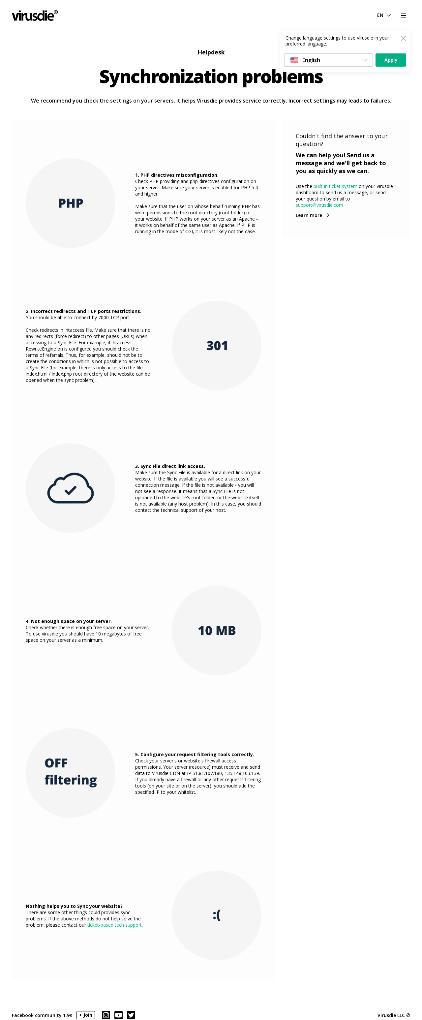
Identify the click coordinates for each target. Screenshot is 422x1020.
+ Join (85, 1015)
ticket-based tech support (114, 925)
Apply (390, 60)
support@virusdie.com (319, 205)
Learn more (309, 215)
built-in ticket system (335, 186)
